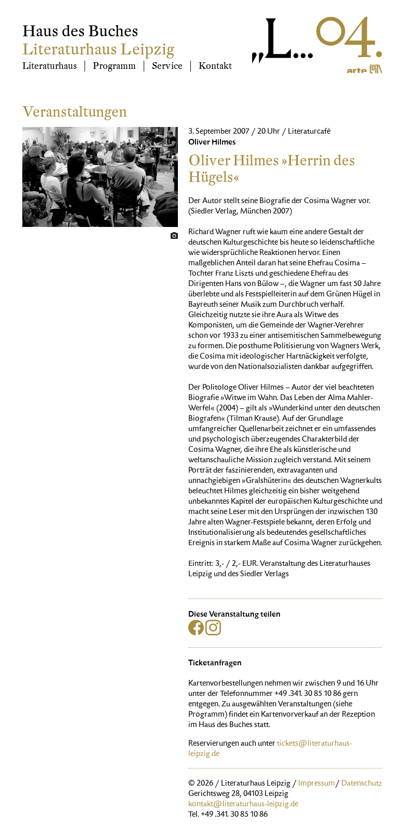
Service (167, 66)
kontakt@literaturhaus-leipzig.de (243, 805)
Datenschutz (361, 784)
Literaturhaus (49, 66)
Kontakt (215, 66)
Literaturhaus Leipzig (98, 49)
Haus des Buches (80, 31)
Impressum (316, 784)
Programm (114, 66)
